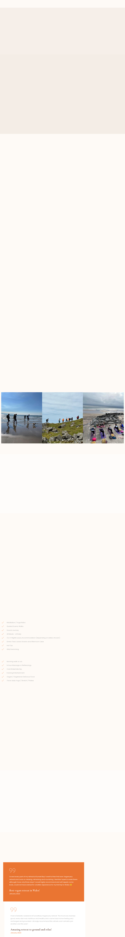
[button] (3, 308)
